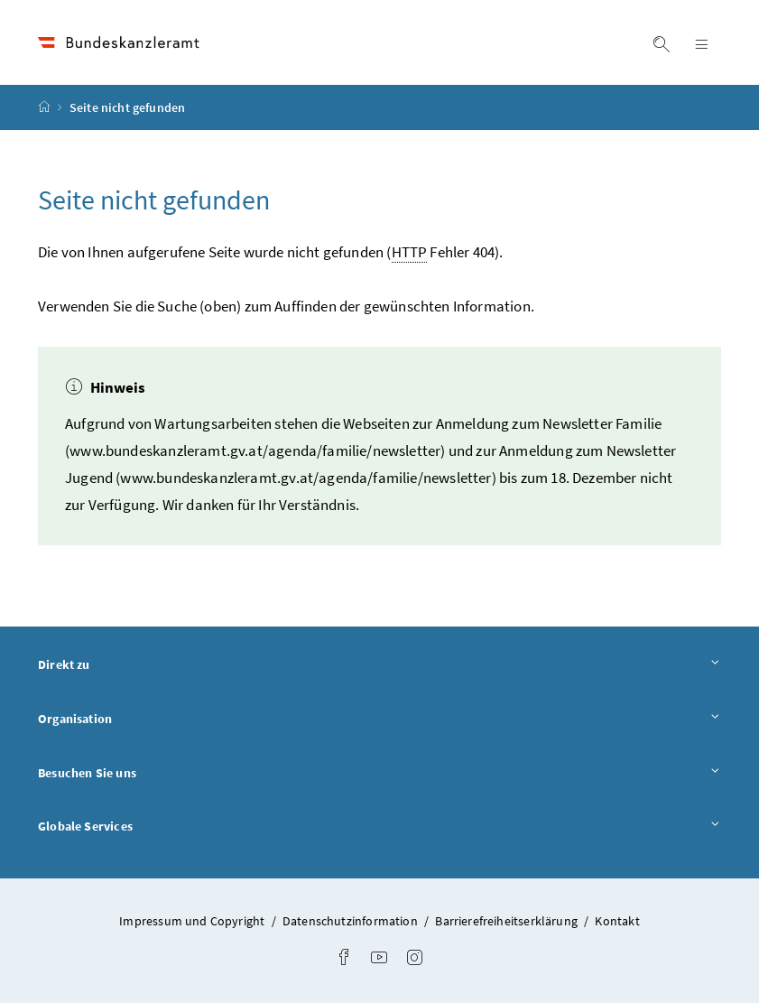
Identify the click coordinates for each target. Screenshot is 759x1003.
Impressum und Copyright (191, 921)
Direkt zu (379, 665)
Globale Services (379, 827)
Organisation (379, 719)
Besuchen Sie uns (379, 774)
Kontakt (617, 921)
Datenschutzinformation (350, 921)
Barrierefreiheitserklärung (506, 921)
